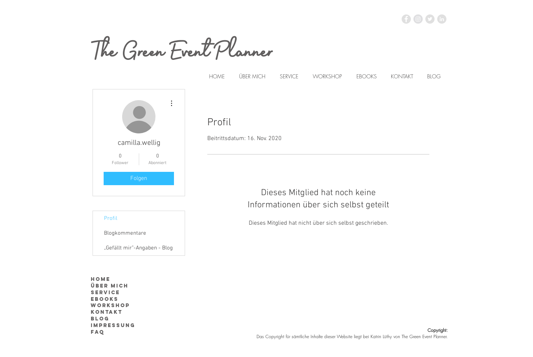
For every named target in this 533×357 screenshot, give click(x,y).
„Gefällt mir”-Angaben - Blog (138, 248)
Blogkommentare (125, 233)
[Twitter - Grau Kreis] (430, 19)
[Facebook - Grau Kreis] (406, 19)
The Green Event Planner (182, 52)
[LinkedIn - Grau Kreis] (441, 19)
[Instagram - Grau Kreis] (418, 19)
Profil (110, 218)
